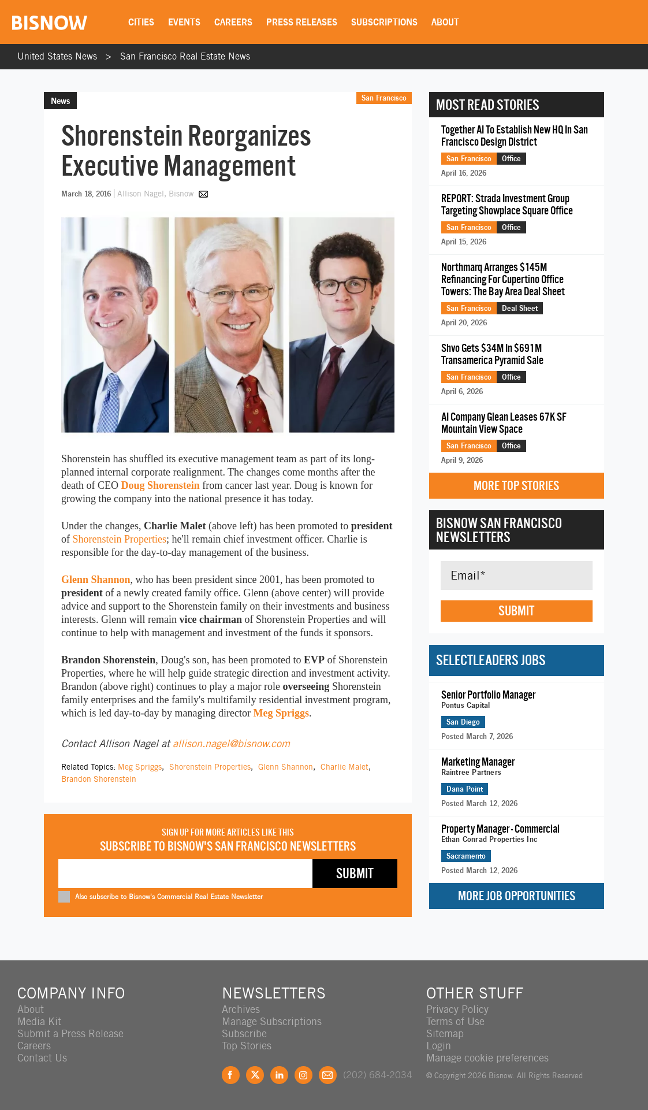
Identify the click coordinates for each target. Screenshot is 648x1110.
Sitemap (445, 1033)
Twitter (255, 1075)
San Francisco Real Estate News (185, 56)
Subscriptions (384, 22)
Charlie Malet (344, 766)
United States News (57, 56)
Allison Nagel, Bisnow (156, 193)
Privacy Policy (457, 1009)
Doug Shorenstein (160, 485)
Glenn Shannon (96, 579)
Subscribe (244, 1033)
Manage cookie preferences (487, 1058)
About (445, 22)
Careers (233, 22)
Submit (516, 610)
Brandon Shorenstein (98, 779)
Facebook (231, 1075)
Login (438, 1046)
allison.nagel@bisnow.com (231, 743)
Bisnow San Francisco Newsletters (499, 530)
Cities (141, 22)
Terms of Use (455, 1021)
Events (184, 22)
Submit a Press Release (70, 1033)
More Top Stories (516, 485)
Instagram (303, 1075)
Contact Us (42, 1058)
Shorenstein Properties (119, 539)
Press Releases (301, 22)
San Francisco (384, 97)
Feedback (328, 1075)
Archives (241, 1009)
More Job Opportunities (516, 896)
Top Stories (246, 1046)
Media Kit (39, 1021)
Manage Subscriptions (272, 1021)
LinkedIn (279, 1075)
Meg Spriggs (281, 713)
